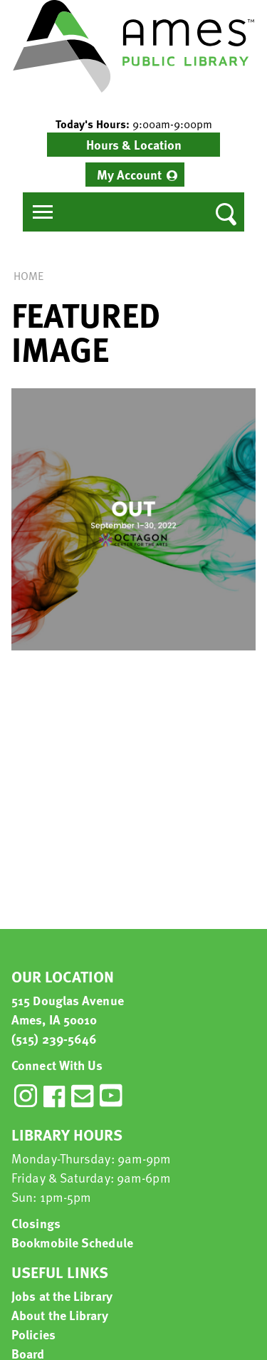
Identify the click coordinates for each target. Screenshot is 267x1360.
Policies (33, 1334)
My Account (129, 174)
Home (28, 275)
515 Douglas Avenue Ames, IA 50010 (67, 1009)
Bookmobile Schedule (72, 1242)
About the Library (59, 1314)
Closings (36, 1222)
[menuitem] (134, 174)
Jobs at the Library (61, 1295)
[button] (133, 124)
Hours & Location (134, 144)
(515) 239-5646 (54, 1038)
